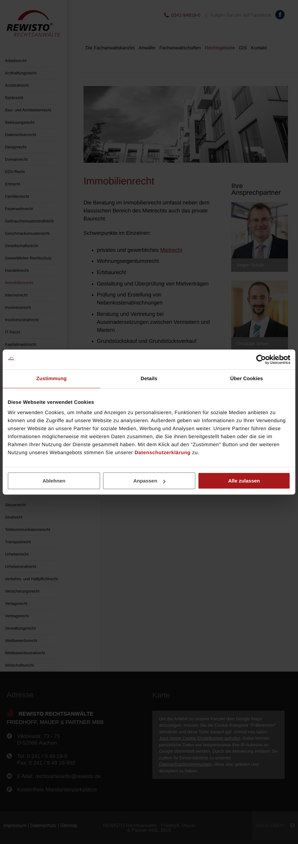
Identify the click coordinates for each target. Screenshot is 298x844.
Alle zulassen (244, 481)
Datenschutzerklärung (163, 453)
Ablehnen (53, 481)
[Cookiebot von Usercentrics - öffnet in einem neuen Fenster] (261, 359)
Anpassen (149, 481)
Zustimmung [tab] (51, 378)
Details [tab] (149, 378)
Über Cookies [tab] (246, 378)
